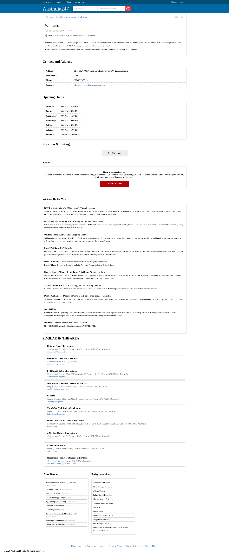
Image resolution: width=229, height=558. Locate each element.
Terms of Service (133, 546)
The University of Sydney (103, 499)
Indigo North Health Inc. (102, 495)
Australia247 (56, 9)
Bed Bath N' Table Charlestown (62, 371)
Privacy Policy (115, 546)
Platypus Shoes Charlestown (60, 346)
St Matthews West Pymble (103, 503)
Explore (59, 2)
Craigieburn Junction (101, 519)
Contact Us (79, 2)
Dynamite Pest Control (59, 489)
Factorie (51, 396)
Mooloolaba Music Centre (103, 515)
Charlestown (82, 17)
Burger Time (98, 511)
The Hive (96, 507)
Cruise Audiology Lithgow (59, 497)
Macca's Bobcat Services (60, 506)
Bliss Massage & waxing (102, 487)
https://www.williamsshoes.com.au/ (89, 85)
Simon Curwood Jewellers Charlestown (65, 420)
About (68, 2)
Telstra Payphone (57, 510)
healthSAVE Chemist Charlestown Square (66, 383)
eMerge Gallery (99, 491)
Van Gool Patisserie (56, 445)
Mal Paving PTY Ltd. (101, 524)
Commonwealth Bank (101, 483)
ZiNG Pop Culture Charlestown (62, 433)
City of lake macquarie (68, 17)
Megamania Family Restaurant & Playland (67, 458)
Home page (47, 2)
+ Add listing (90, 546)
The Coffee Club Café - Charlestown (64, 408)
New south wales (52, 17)
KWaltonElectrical (57, 493)
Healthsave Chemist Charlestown (62, 358)
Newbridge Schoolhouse (60, 520)
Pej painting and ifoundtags (61, 501)
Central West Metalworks (60, 524)
